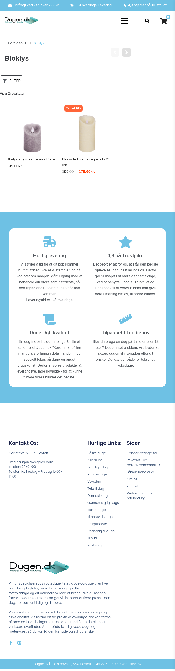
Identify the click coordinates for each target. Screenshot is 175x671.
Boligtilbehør (97, 525)
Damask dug (98, 497)
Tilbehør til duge (100, 518)
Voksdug (94, 483)
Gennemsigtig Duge (103, 504)
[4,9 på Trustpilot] (125, 244)
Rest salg (95, 547)
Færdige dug (98, 469)
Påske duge (97, 455)
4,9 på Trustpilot (125, 257)
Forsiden (14, 43)
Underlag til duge (101, 533)
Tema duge (97, 511)
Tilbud (92, 540)
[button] (125, 21)
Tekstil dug (96, 490)
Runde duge (97, 476)
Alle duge (95, 462)
